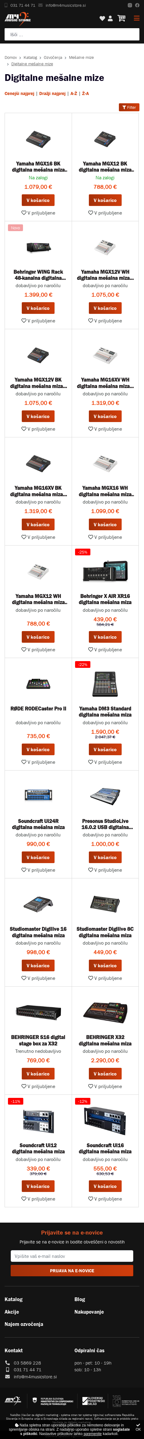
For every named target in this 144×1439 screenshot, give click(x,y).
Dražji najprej (52, 93)
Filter (129, 107)
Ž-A (85, 93)
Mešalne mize (81, 57)
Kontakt (14, 1350)
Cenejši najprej (19, 93)
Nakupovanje (89, 1312)
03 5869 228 (27, 1362)
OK (138, 1427)
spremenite (93, 1434)
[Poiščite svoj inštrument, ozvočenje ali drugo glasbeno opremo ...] (72, 34)
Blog (79, 1299)
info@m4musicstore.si (62, 5)
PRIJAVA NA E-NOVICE (72, 1270)
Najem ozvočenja (24, 1324)
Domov (11, 57)
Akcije (12, 1312)
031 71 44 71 (20, 5)
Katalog (30, 57)
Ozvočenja (53, 57)
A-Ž (73, 93)
